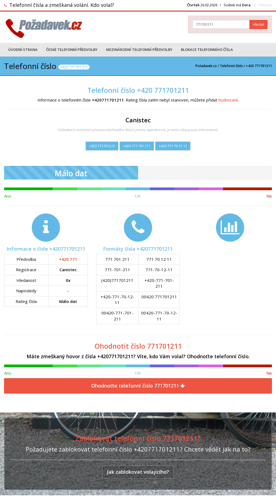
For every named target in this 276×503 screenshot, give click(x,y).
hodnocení (228, 100)
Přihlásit (265, 4)
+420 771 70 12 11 (173, 145)
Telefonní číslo (231, 65)
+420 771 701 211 (136, 145)
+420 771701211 (102, 145)
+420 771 (68, 259)
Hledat (258, 24)
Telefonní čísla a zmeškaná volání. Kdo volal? (61, 5)
